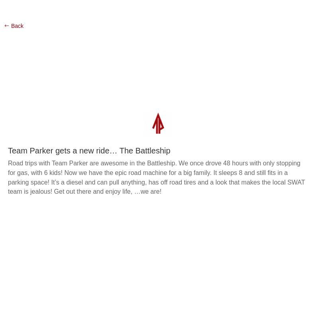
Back (17, 26)
